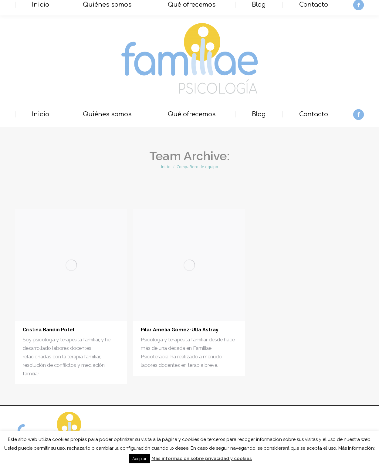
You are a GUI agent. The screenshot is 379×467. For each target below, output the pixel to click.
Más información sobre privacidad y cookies (201, 458)
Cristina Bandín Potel (48, 330)
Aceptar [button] (139, 458)
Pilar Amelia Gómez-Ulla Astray (179, 330)
